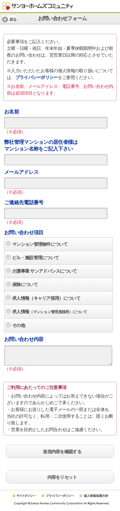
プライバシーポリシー (36, 77)
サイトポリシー (24, 495)
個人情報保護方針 (94, 495)
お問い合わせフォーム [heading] (60, 18)
